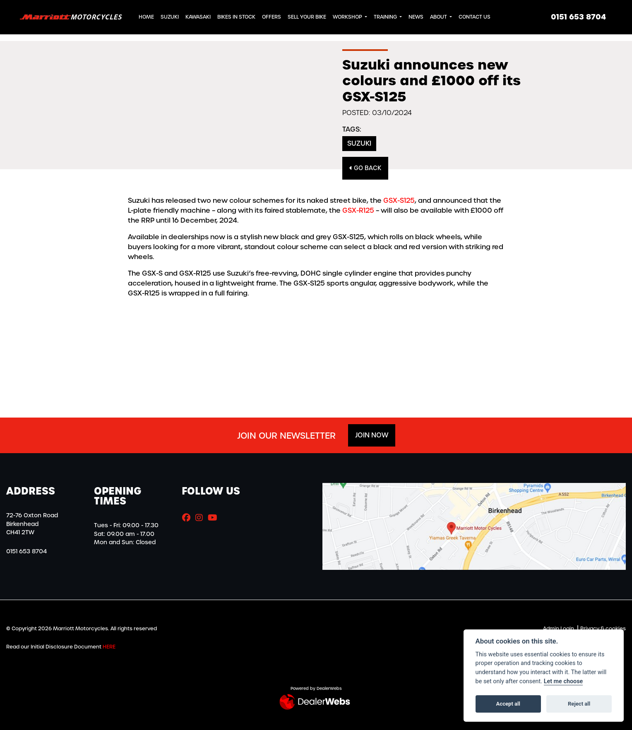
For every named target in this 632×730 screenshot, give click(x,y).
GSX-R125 (358, 210)
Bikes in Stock (236, 17)
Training (386, 17)
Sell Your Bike (307, 17)
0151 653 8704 (578, 17)
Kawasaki (198, 17)
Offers (271, 17)
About (439, 17)
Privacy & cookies (603, 628)
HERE (109, 647)
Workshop (348, 17)
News (416, 17)
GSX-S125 (399, 200)
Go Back (365, 168)
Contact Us (474, 17)
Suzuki (170, 17)
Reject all (579, 704)
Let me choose (563, 681)
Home (146, 17)
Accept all (508, 704)
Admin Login (558, 628)
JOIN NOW (371, 435)
